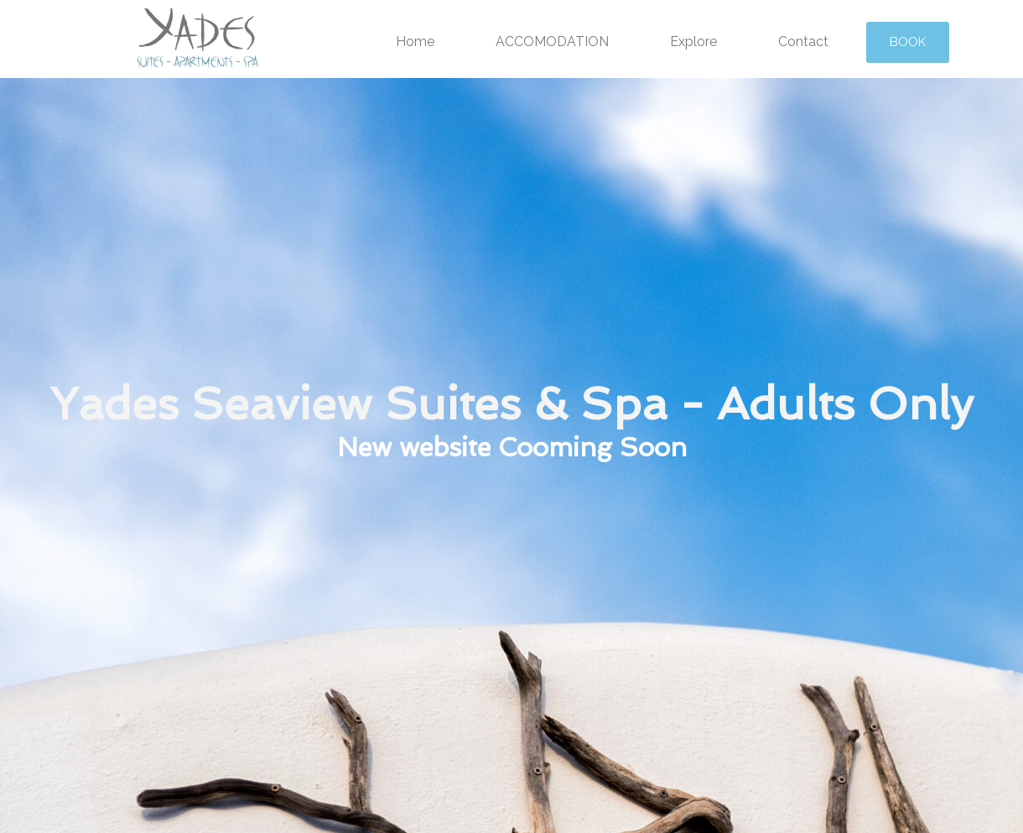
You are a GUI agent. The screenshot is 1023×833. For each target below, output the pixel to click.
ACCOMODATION (552, 41)
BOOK (908, 41)
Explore (693, 41)
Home (415, 41)
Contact (803, 41)
